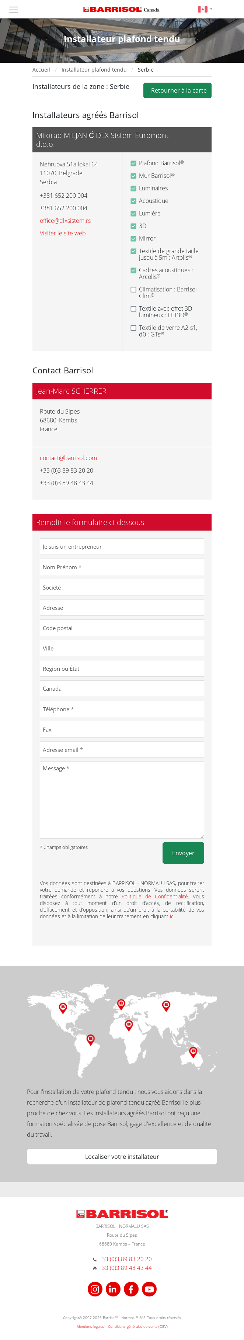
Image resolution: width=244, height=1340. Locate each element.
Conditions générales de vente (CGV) (138, 1326)
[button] (205, 9)
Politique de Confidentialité (155, 896)
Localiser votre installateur (122, 1157)
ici (172, 916)
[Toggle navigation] (14, 10)
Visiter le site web (63, 233)
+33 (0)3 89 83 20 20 (125, 1259)
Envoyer (183, 853)
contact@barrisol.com (68, 458)
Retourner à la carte (177, 90)
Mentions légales (90, 1326)
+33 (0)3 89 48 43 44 (125, 1267)
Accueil (41, 69)
